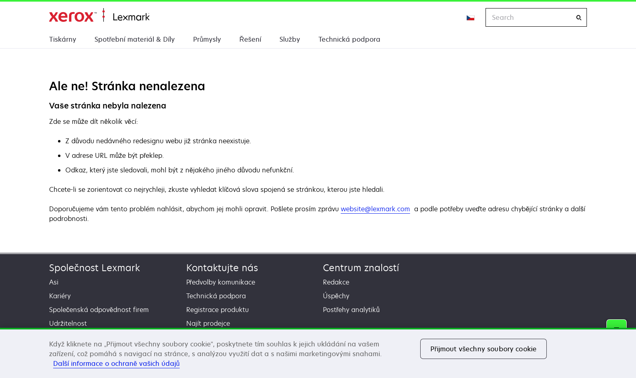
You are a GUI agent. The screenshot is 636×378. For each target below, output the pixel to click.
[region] (318, 353)
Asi (53, 282)
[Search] (579, 17)
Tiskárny (62, 39)
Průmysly (207, 39)
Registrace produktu (217, 309)
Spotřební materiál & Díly (135, 39)
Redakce (336, 282)
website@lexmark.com (375, 208)
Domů (99, 15)
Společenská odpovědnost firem (99, 309)
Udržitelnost (68, 323)
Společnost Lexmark (94, 267)
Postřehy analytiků (351, 309)
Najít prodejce (208, 323)
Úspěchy (336, 295)
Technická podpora (349, 39)
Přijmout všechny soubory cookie (483, 348)
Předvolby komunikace (220, 282)
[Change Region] (471, 17)
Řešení (250, 39)
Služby (289, 39)
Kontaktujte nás (222, 267)
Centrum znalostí (361, 267)
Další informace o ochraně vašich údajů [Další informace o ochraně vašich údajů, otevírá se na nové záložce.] (116, 363)
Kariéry (60, 295)
